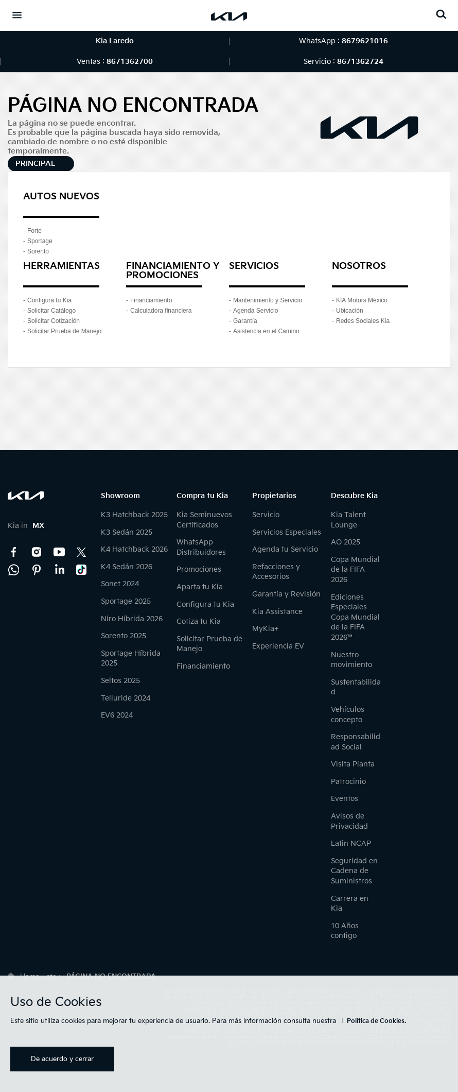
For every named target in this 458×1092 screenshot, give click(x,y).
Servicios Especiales (286, 532)
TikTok (82, 570)
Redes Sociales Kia (363, 321)
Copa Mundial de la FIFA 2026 (355, 569)
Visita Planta (353, 764)
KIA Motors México (361, 300)
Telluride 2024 (125, 698)
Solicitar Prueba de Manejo (64, 331)
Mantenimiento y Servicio (267, 300)
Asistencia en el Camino (266, 331)
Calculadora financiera (160, 310)
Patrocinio (348, 781)
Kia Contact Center (14, 570)
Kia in (26, 525)
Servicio (265, 514)
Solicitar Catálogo (51, 310)
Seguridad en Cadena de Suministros (354, 871)
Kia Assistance (277, 611)
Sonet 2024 (120, 583)
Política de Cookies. (376, 1021)
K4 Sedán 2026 (126, 566)
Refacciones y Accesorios (276, 572)
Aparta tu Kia (200, 587)
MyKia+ (265, 628)
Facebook (14, 552)
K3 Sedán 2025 (126, 532)
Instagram (36, 552)
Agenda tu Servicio (285, 549)
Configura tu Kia (49, 300)
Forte (34, 230)
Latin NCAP (351, 843)
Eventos (344, 798)
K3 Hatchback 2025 (134, 514)
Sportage (39, 241)
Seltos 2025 (120, 680)
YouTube (59, 552)
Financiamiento (151, 300)
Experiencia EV (278, 646)
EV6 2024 (117, 715)
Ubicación (349, 310)
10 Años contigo (345, 931)
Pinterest (36, 570)
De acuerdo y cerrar (62, 1059)
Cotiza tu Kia (199, 621)
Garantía (245, 321)
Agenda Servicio (255, 310)
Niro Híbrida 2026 (132, 619)
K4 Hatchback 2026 (134, 549)
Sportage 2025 (126, 601)
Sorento (38, 251)
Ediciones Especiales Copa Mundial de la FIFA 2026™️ (355, 617)
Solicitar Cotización (53, 321)
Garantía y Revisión (286, 594)
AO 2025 (345, 542)
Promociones (199, 569)
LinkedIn (59, 570)
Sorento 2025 (123, 636)
